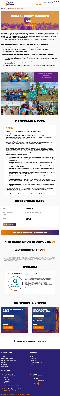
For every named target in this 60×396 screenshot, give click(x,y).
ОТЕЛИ (32, 364)
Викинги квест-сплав (46, 74)
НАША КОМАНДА (7, 358)
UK (54, 1)
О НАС (3, 356)
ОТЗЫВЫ (4, 364)
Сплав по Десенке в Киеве (13, 310)
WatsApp (7, 379)
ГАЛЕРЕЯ (33, 358)
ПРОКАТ (4, 362)
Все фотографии (46, 78)
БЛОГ (31, 356)
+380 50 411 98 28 (48, 4)
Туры (8, 8)
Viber (6, 378)
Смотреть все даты (8, 318)
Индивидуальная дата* (8, 316)
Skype (6, 383)
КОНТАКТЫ (5, 367)
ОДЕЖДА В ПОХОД (36, 362)
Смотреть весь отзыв (31, 287)
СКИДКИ (33, 360)
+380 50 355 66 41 (48, 2)
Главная (3, 8)
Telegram (7, 381)
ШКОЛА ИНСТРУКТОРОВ (9, 360)
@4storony (41, 341)
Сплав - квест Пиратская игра (41, 310)
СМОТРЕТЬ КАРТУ (10, 390)
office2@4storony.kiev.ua (11, 386)
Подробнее (8, 327)
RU (57, 1)
